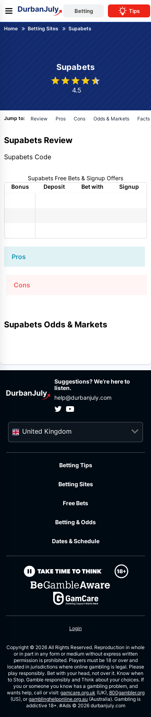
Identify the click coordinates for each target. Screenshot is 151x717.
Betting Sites (75, 484)
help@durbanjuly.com (83, 397)
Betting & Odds (75, 522)
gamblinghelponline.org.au (58, 699)
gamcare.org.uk (77, 693)
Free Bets (75, 503)
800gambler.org (127, 693)
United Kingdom (47, 431)
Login (75, 628)
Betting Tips (75, 465)
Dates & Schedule (75, 541)
